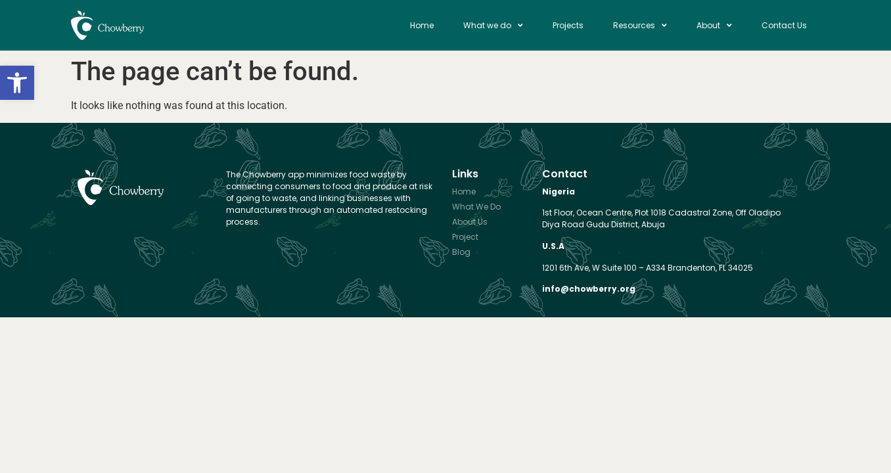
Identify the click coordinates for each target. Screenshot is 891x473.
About (714, 25)
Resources (640, 25)
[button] (17, 83)
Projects (568, 25)
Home (422, 25)
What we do (493, 25)
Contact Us (784, 25)
